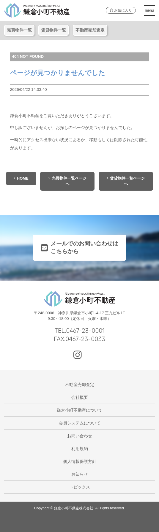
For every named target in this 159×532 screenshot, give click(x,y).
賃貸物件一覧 (53, 30)
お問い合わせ (79, 435)
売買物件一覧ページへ (67, 181)
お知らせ (79, 474)
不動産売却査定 (90, 30)
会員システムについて (79, 423)
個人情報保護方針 (79, 461)
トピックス (79, 487)
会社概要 (79, 397)
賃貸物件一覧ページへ (126, 181)
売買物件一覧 (19, 30)
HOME (21, 178)
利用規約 (79, 448)
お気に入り (121, 10)
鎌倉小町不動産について (80, 410)
